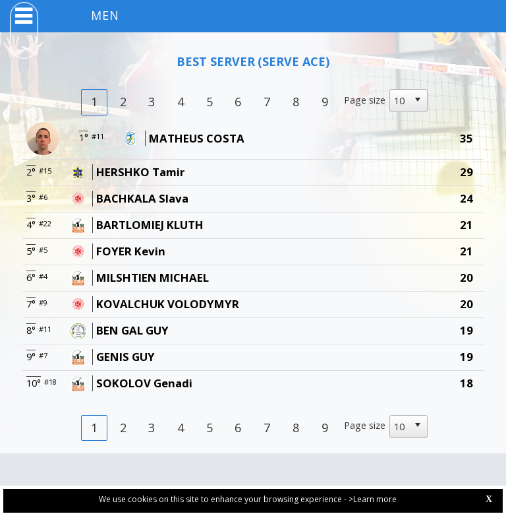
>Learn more (373, 499)
